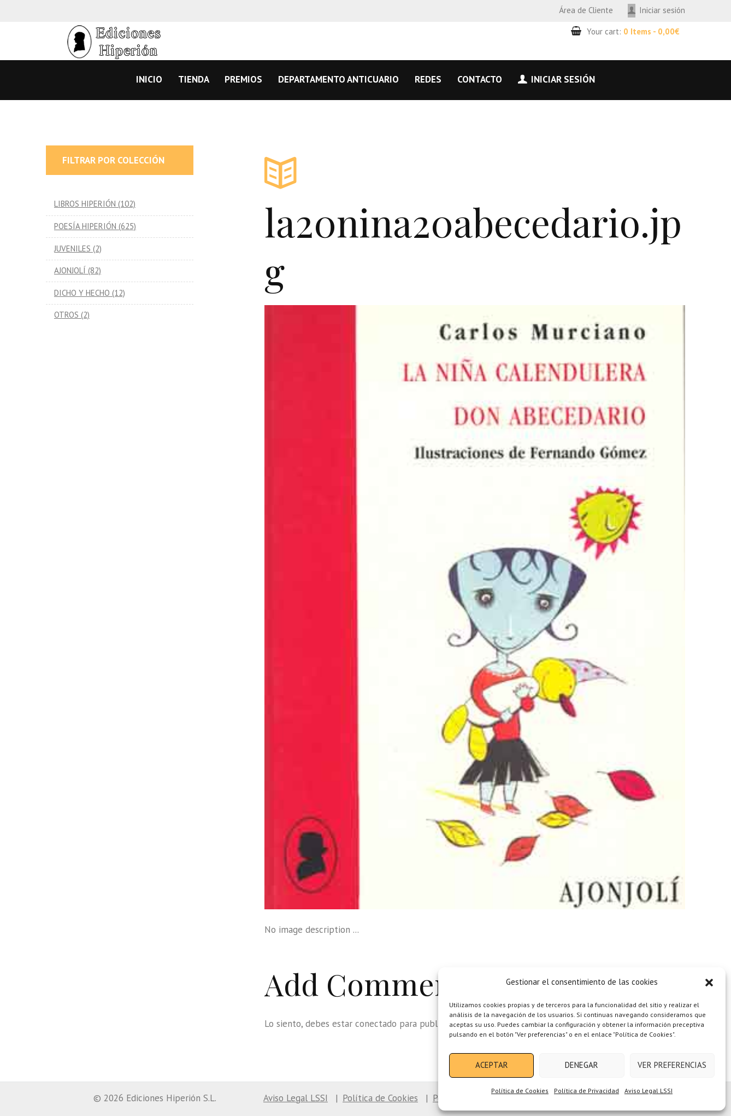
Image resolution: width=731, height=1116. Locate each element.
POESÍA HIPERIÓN (85, 226)
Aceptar (491, 1065)
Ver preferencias (672, 1065)
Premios (243, 79)
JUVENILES (72, 248)
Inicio (149, 79)
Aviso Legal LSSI (648, 1090)
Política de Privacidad (586, 1090)
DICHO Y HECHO (82, 293)
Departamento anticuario (338, 79)
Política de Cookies (520, 1090)
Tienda (193, 79)
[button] (709, 982)
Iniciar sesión (662, 10)
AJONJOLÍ (70, 270)
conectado (376, 1024)
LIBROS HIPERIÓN (85, 203)
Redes (428, 79)
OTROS (66, 314)
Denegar (581, 1065)
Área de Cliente (586, 10)
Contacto (479, 79)
